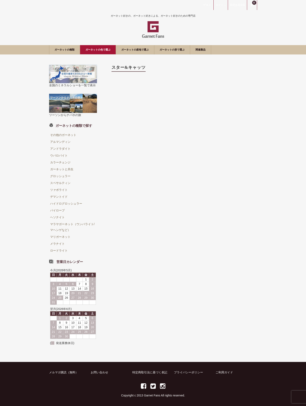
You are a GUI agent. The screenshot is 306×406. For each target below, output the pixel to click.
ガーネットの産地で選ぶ (154, 49)
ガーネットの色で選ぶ (108, 49)
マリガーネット (60, 236)
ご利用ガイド (224, 372)
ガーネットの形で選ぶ (199, 49)
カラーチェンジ (60, 162)
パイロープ (57, 210)
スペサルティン (60, 183)
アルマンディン (60, 141)
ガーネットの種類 (68, 49)
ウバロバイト (59, 155)
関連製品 (234, 49)
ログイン (221, 5)
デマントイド (59, 196)
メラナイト (57, 243)
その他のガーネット (63, 135)
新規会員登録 (237, 5)
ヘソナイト (57, 217)
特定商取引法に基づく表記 (149, 372)
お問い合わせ (99, 372)
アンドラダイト (60, 148)
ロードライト (59, 250)
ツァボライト (59, 189)
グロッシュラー (60, 176)
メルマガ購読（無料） (63, 372)
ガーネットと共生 (61, 169)
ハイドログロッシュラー (66, 203)
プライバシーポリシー (188, 372)
